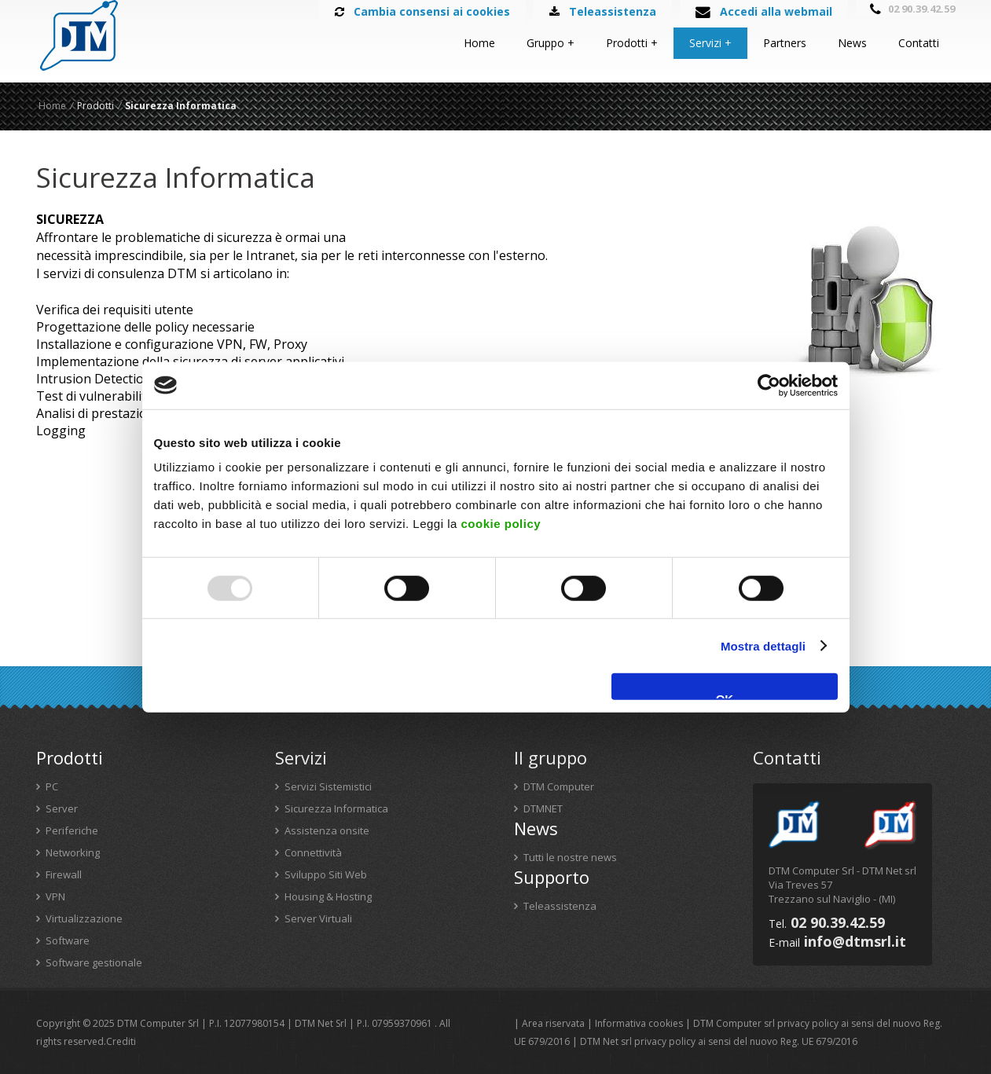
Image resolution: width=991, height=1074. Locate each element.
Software (63, 940)
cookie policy (501, 523)
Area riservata (553, 1023)
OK (725, 696)
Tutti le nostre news (565, 857)
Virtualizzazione (79, 918)
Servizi (705, 42)
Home (479, 42)
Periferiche (67, 830)
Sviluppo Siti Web (321, 874)
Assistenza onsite (322, 830)
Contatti (918, 42)
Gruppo (545, 42)
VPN (50, 896)
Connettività (308, 852)
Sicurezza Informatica (331, 808)
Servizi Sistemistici (323, 786)
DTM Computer (554, 786)
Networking (68, 852)
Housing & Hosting (323, 896)
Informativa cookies (639, 1023)
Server (57, 808)
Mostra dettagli (763, 645)
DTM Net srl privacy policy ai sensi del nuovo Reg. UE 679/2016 (718, 1041)
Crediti (121, 1041)
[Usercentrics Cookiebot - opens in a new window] (769, 385)
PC (47, 786)
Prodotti (627, 42)
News (852, 42)
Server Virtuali (313, 918)
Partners (784, 42)
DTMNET (538, 808)
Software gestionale (89, 962)
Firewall (59, 874)
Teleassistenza (555, 906)
